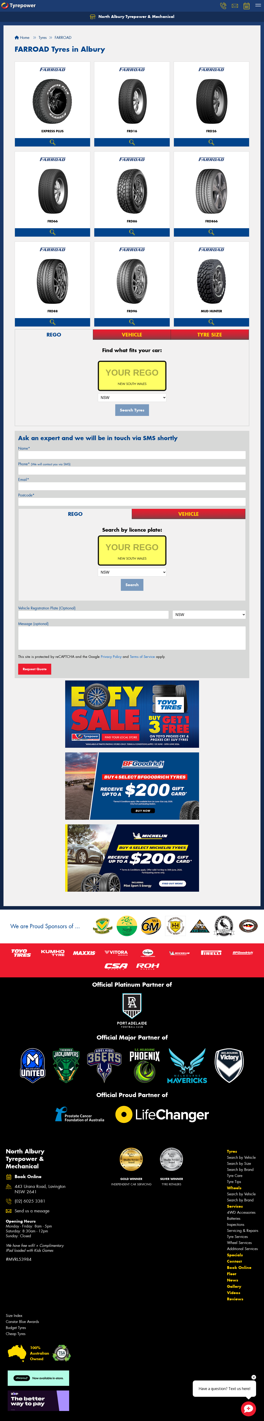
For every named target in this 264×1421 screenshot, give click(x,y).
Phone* (44, 464)
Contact (234, 1261)
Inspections (235, 1224)
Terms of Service (142, 656)
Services (235, 1206)
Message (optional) (33, 623)
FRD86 (132, 221)
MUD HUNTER (211, 311)
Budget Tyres (16, 1327)
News (232, 1280)
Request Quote (35, 669)
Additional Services (242, 1248)
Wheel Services (239, 1242)
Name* (24, 448)
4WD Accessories (241, 1212)
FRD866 (211, 221)
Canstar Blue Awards (22, 1321)
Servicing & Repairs (242, 1230)
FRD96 (132, 311)
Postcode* (26, 495)
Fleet (231, 1273)
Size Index (14, 1315)
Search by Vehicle (241, 1157)
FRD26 (211, 131)
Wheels (234, 1187)
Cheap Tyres (15, 1333)
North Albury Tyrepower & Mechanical (132, 17)
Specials (235, 1255)
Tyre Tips (234, 1181)
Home (22, 37)
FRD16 (132, 131)
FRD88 (52, 311)
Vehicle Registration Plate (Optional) (47, 608)
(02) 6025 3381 (30, 1201)
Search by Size (239, 1163)
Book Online (239, 1267)
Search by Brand (240, 1169)
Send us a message (32, 1211)
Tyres (232, 1151)
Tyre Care (234, 1175)
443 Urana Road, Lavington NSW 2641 (40, 1189)
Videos (233, 1292)
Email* (23, 479)
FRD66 (52, 221)
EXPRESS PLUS (52, 131)
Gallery (234, 1286)
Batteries (233, 1218)
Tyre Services (237, 1236)
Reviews (235, 1299)
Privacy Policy (111, 656)
